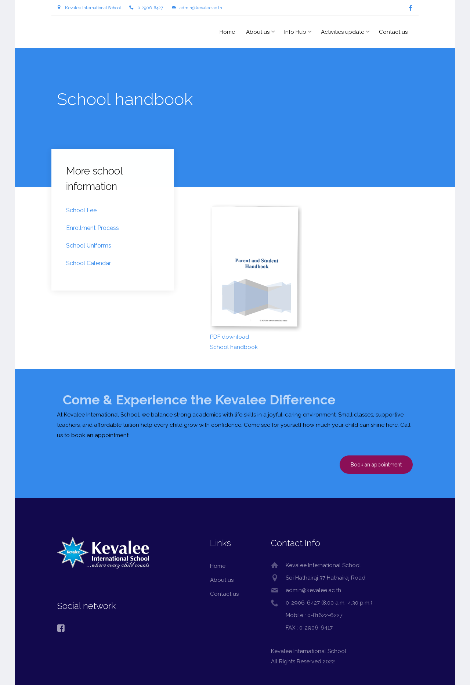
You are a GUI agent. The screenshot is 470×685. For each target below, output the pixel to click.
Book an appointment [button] (376, 465)
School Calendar (88, 263)
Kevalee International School (93, 7)
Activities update (342, 32)
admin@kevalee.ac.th (201, 7)
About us (258, 32)
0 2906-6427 (150, 7)
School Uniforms (88, 245)
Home (227, 32)
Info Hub (295, 32)
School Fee (81, 210)
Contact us (393, 32)
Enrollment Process (92, 228)
